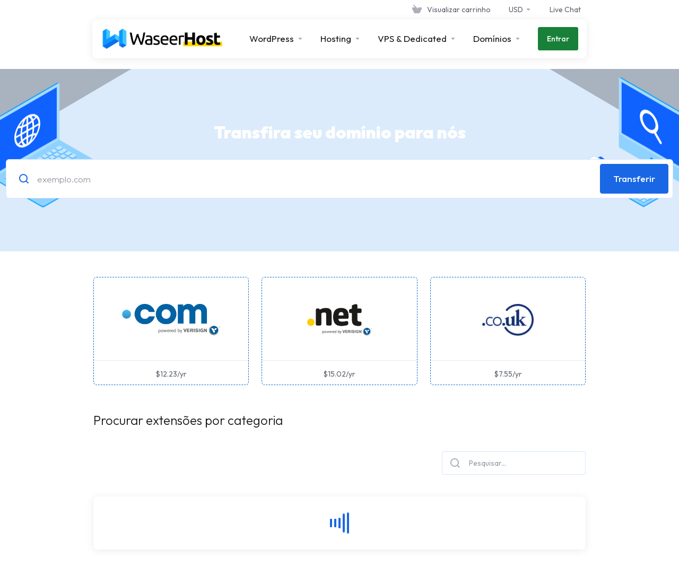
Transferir (634, 178)
